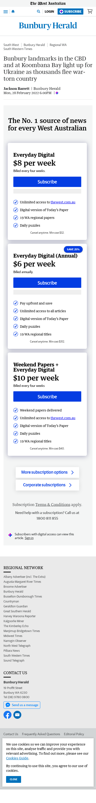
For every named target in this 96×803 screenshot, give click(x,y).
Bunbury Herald (34, 45)
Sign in (29, 538)
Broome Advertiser (15, 586)
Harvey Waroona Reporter (20, 616)
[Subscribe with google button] (47, 191)
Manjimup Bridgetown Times (22, 631)
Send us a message (22, 705)
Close (13, 779)
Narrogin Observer (15, 641)
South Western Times (18, 49)
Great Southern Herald (17, 611)
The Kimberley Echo (16, 626)
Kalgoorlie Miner (14, 621)
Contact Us (11, 734)
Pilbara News (12, 650)
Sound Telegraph (14, 660)
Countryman (11, 601)
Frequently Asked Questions (41, 734)
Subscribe (70, 12)
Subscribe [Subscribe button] (47, 181)
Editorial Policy (74, 734)
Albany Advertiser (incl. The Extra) (24, 576)
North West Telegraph (17, 645)
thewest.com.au (63, 202)
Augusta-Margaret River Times (22, 581)
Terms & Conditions (52, 504)
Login (49, 11)
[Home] (13, 11)
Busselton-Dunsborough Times (23, 596)
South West (11, 45)
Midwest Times (13, 636)
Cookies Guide (17, 758)
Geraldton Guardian (16, 606)
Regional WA (58, 45)
